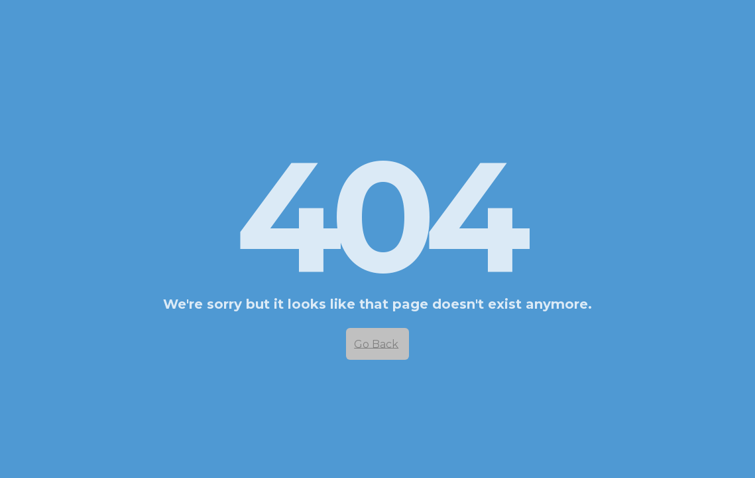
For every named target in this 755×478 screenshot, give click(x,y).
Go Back (376, 343)
